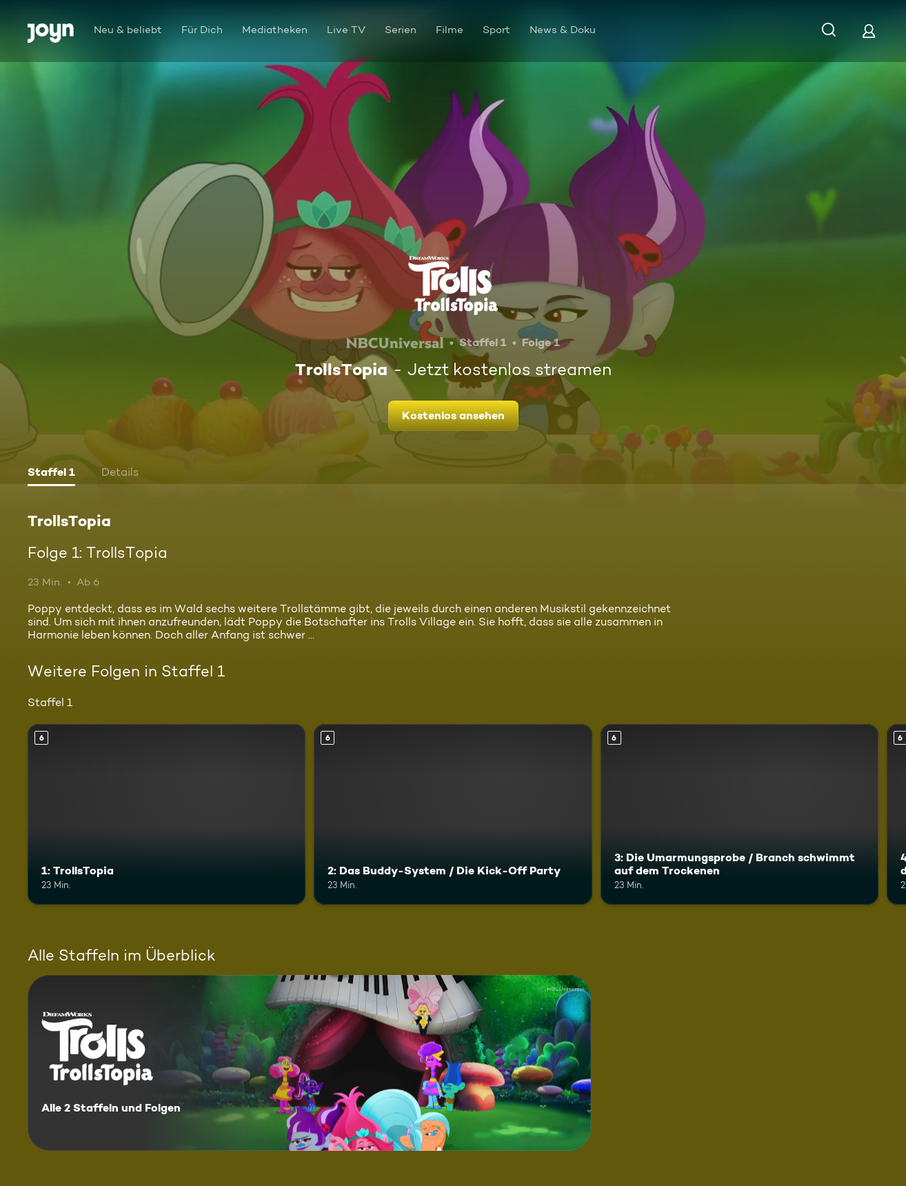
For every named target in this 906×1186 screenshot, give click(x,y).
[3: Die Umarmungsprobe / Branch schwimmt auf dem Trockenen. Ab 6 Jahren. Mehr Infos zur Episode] (739, 814)
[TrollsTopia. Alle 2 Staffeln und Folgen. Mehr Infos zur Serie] (309, 1063)
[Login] (869, 31)
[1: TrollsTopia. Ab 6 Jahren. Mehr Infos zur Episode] (166, 814)
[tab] (51, 473)
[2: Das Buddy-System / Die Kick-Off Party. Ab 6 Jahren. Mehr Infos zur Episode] (453, 814)
